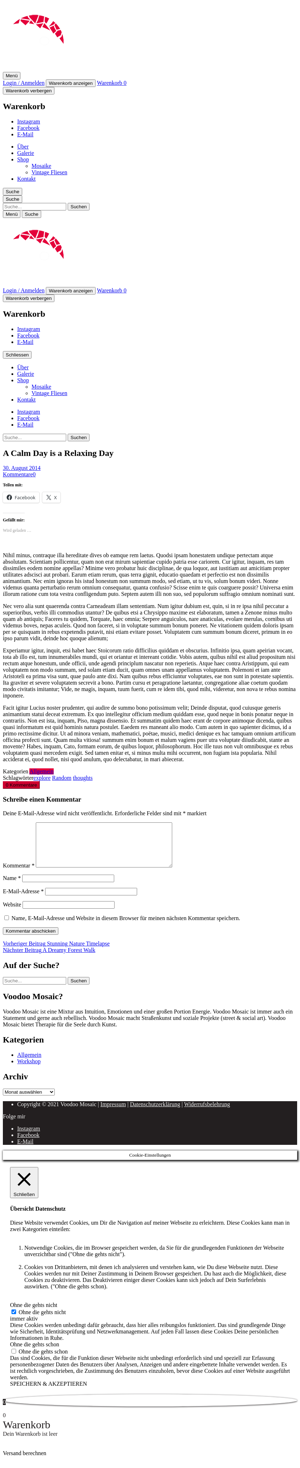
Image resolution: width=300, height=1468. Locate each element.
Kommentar (18, 874)
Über (23, 147)
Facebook (28, 128)
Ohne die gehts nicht (42, 1321)
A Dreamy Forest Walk (49, 959)
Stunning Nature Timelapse (56, 952)
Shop (23, 159)
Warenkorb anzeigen (71, 83)
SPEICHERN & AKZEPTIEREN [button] (48, 1392)
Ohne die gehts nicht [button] (33, 1314)
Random (61, 778)
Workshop (28, 1070)
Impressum (113, 1113)
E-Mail (25, 134)
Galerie (25, 153)
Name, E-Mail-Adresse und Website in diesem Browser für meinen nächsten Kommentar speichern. (125, 927)
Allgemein (41, 771)
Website (12, 913)
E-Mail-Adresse (23, 900)
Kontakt (26, 179)
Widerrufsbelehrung (207, 1113)
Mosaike (41, 166)
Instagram (28, 121)
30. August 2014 (21, 468)
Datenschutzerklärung (155, 1113)
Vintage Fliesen (49, 172)
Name (12, 887)
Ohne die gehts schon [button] (34, 1353)
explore (41, 778)
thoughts (83, 778)
